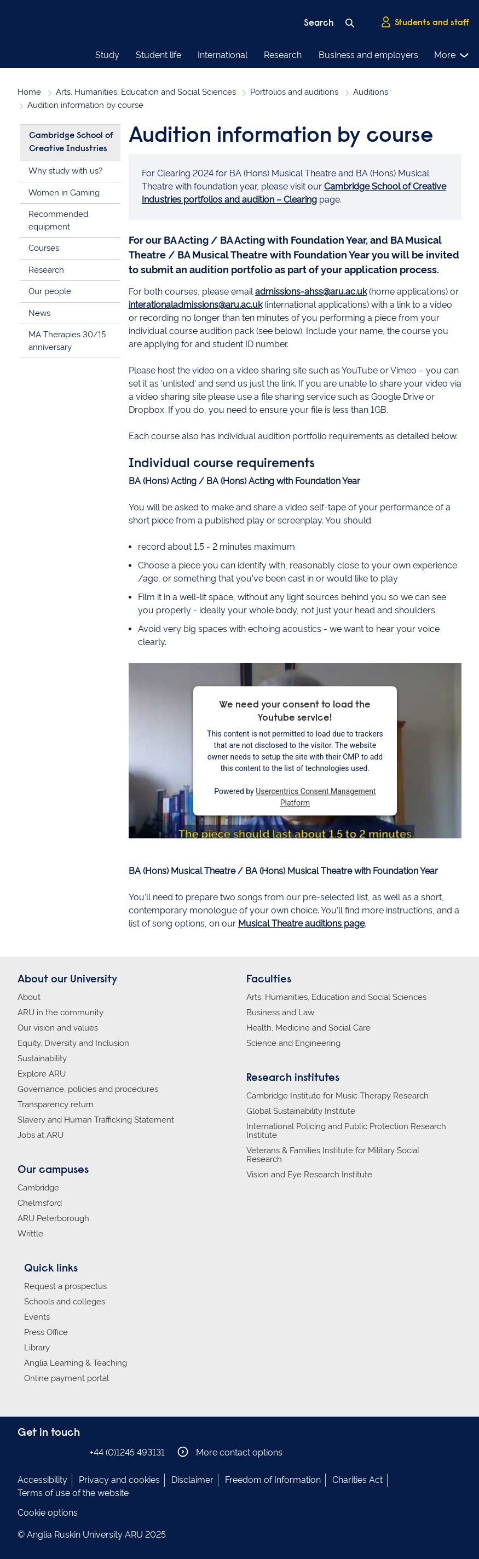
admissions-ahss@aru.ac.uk (311, 291)
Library (37, 1348)
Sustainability (42, 1058)
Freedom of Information (273, 1480)
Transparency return (56, 1104)
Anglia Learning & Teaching (75, 1363)
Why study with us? (65, 171)
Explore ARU (42, 1074)
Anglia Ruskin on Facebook (25, 1452)
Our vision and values (58, 1028)
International (222, 55)
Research (283, 55)
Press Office (46, 1332)
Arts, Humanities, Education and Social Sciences (146, 92)
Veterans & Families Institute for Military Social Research (332, 1155)
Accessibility (42, 1480)
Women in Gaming (64, 193)
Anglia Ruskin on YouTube (74, 1452)
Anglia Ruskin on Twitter (57, 1452)
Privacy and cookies (119, 1480)
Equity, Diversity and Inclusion (73, 1043)
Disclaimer (192, 1480)
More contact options (229, 1452)
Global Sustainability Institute (300, 1111)
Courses (43, 248)
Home (29, 92)
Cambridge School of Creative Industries (71, 142)
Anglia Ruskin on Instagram (41, 1452)
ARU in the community (60, 1012)
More (452, 55)
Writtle (30, 1234)
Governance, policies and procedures (88, 1089)
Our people (49, 291)
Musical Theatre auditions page (301, 923)
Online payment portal (66, 1378)
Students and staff (424, 22)
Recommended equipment (58, 220)
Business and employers (368, 55)
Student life (158, 55)
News (39, 313)
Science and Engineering (293, 1043)
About (29, 997)
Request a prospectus (65, 1286)
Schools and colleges (64, 1302)
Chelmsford (40, 1203)
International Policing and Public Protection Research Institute (346, 1130)
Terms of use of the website (73, 1493)
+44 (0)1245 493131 (127, 1452)
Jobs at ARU (41, 1135)
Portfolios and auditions (294, 92)
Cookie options (48, 1513)
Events (37, 1317)
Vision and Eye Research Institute (309, 1175)
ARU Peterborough (53, 1218)
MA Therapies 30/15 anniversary (67, 341)
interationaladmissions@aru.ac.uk (195, 305)
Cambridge (38, 1188)
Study (107, 55)
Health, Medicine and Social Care (308, 1028)
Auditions (370, 92)
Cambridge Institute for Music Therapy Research (337, 1096)
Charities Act (357, 1480)
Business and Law (280, 1012)
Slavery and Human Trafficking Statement (96, 1120)
